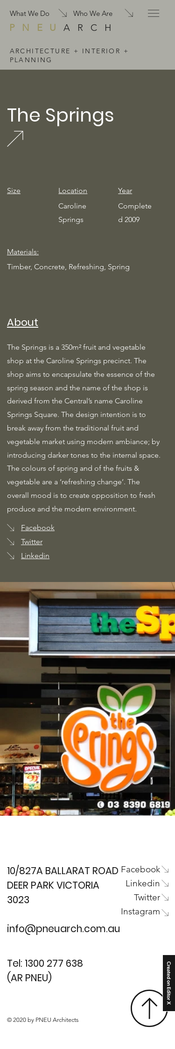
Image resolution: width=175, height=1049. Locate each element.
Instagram (140, 911)
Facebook (38, 527)
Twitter (31, 541)
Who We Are (92, 13)
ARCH (64, 27)
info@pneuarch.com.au (63, 928)
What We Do (29, 13)
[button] (153, 13)
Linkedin (35, 555)
